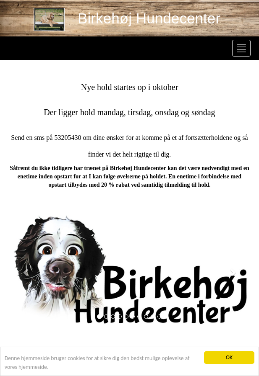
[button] (26, 272)
